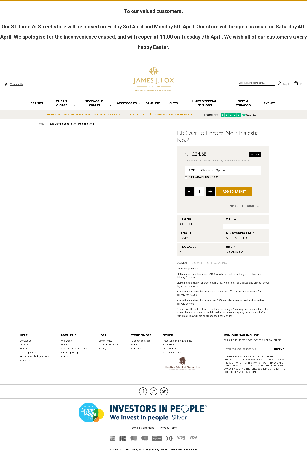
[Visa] (193, 437)
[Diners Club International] (169, 440)
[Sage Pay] (157, 439)
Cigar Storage (169, 348)
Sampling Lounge (70, 352)
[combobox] (257, 82)
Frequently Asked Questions (34, 356)
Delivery (182, 262)
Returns (24, 348)
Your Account (27, 360)
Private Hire (168, 344)
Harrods (135, 344)
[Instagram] (153, 391)
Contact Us (16, 84)
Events (64, 356)
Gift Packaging (217, 262)
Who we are (66, 340)
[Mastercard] (133, 440)
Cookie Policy (105, 340)
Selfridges (136, 348)
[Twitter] (164, 391)
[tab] (184, 263)
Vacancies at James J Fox (74, 348)
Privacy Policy (168, 427)
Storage (197, 262)
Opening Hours (28, 352)
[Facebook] (143, 391)
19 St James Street (140, 340)
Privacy (102, 348)
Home (41, 123)
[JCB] (123, 440)
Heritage (65, 344)
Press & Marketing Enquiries (177, 340)
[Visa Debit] (180, 439)
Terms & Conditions (109, 344)
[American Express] (112, 440)
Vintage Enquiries (172, 352)
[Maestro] (144, 440)
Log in (286, 84)
